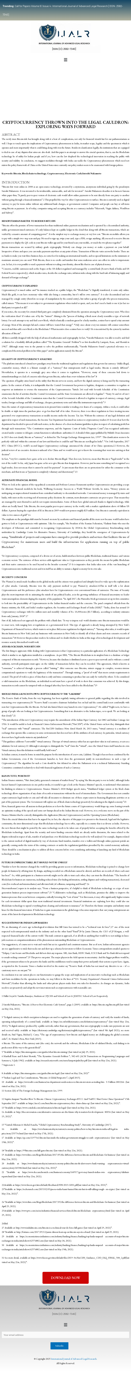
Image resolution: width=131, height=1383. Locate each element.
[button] (65, 60)
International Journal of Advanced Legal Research (74, 1358)
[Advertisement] (65, 89)
